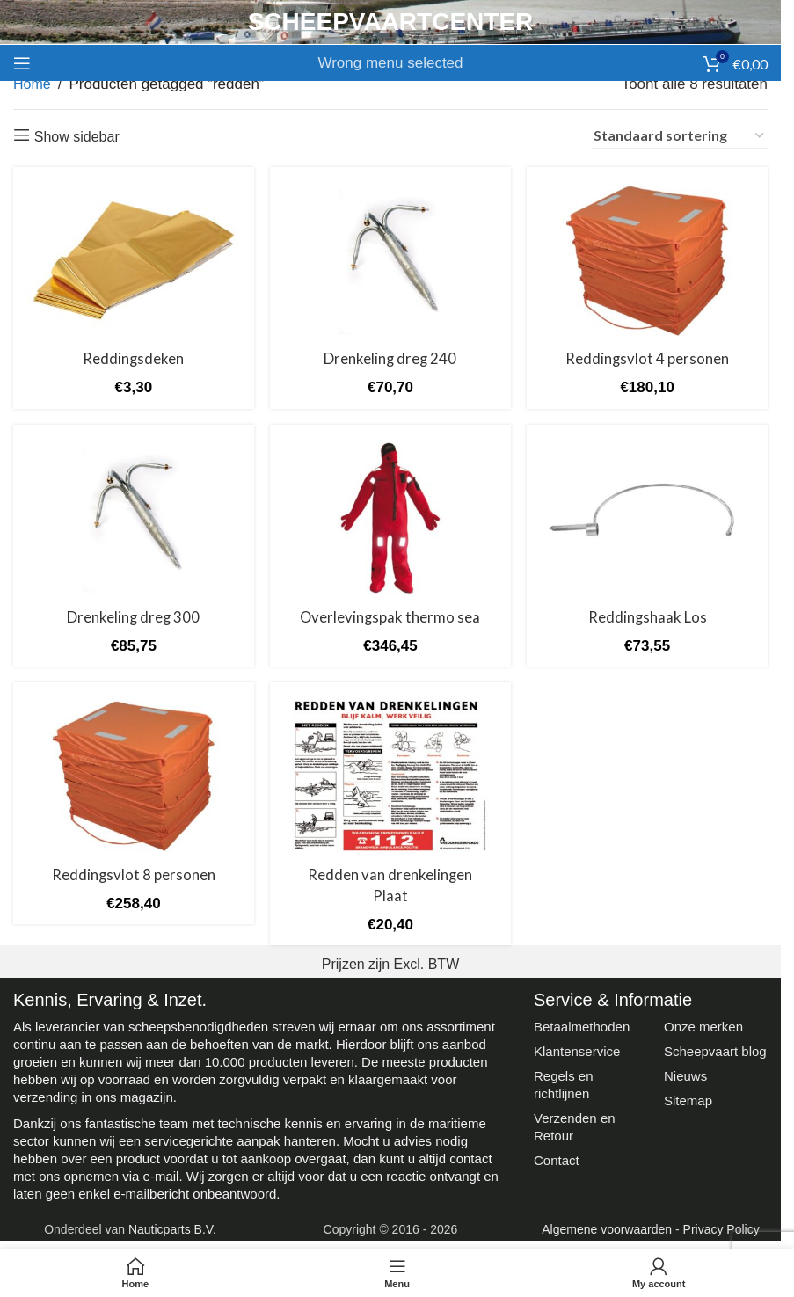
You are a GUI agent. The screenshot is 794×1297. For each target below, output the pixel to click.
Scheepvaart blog (715, 1049)
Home (32, 84)
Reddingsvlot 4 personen (647, 358)
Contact (556, 1158)
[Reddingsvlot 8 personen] (133, 776)
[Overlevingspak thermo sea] (391, 518)
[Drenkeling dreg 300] (133, 518)
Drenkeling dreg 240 (390, 358)
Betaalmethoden (582, 1024)
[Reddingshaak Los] (647, 518)
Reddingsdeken (133, 358)
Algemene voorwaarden (607, 1227)
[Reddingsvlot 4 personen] (647, 260)
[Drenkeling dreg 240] (391, 260)
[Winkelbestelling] (680, 136)
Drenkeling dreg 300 (133, 616)
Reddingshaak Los (648, 616)
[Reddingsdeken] (133, 260)
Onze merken (703, 1024)
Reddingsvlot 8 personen (133, 873)
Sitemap (688, 1098)
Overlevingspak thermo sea (390, 616)
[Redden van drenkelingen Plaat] (391, 776)
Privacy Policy (721, 1227)
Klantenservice (577, 1049)
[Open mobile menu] (22, 63)
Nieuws (685, 1074)
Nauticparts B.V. (172, 1227)
